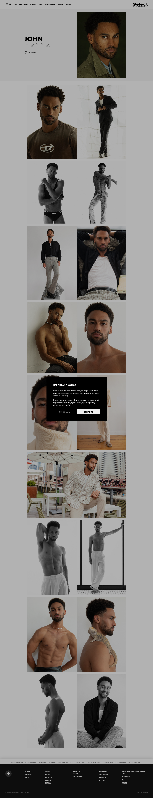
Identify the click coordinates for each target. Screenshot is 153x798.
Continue (88, 412)
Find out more (64, 412)
